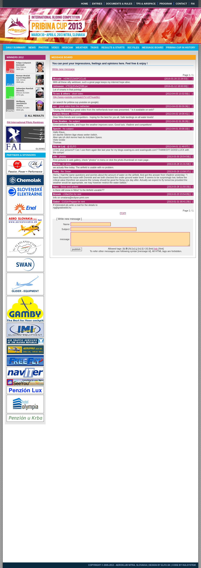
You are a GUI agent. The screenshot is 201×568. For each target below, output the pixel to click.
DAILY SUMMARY (15, 47)
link (156, 248)
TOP (122, 213)
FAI (193, 3)
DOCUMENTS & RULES (119, 3)
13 (190, 113)
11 (190, 128)
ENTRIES (97, 3)
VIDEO (55, 47)
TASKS (94, 47)
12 (190, 121)
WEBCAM (67, 47)
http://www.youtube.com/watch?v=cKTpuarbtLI (76, 97)
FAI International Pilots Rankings (25, 122)
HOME (84, 3)
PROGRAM (166, 3)
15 (190, 93)
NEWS (32, 47)
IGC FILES (133, 47)
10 (190, 146)
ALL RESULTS (36, 115)
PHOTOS (44, 47)
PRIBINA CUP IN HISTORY (180, 47)
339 (190, 86)
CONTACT (181, 3)
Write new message (63, 69)
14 (190, 106)
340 (190, 78)
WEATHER (82, 47)
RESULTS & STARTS (112, 47)
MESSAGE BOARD (152, 47)
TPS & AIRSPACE (146, 3)
